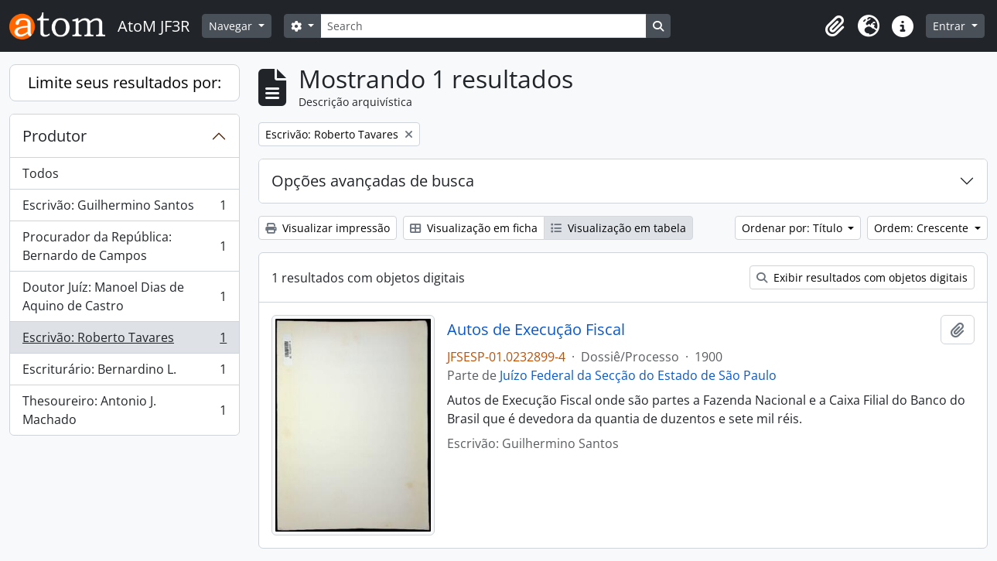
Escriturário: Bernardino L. (124, 372)
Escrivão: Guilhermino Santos (124, 208)
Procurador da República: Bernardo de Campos (124, 246)
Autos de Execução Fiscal (536, 329)
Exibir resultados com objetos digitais (862, 277)
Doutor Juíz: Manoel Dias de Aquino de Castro (124, 296)
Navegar (232, 26)
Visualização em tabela (618, 228)
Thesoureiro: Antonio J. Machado (124, 410)
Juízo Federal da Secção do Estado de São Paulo (638, 375)
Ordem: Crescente (922, 228)
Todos (40, 173)
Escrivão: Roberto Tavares (124, 341)
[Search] (483, 26)
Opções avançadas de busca (372, 180)
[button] (835, 26)
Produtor (54, 135)
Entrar (950, 26)
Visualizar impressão (327, 228)
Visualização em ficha (474, 228)
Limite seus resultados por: (124, 82)
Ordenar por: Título (793, 228)
